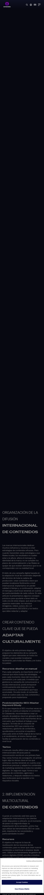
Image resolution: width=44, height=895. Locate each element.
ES (35, 4)
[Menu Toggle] (39, 5)
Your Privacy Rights (22, 889)
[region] (22, 875)
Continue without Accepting (34, 861)
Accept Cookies (22, 882)
